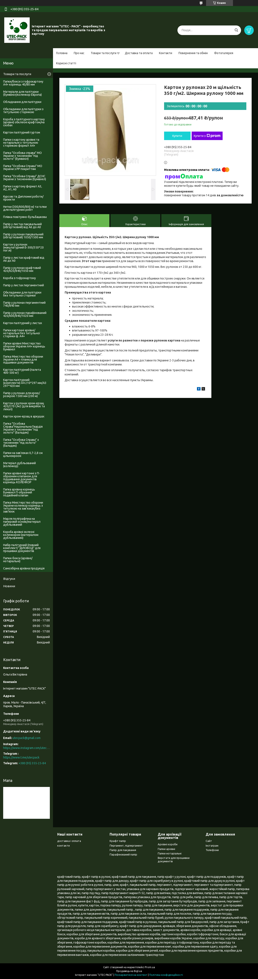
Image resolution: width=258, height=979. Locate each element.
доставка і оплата (69, 840)
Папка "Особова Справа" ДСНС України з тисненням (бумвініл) (24, 177)
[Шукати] (236, 30)
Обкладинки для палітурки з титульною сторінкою (23, 110)
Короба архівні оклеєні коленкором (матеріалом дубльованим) (20, 534)
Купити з (207, 136)
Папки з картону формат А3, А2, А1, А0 (22, 188)
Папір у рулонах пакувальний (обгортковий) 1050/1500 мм (23, 236)
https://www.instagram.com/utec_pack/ (26, 748)
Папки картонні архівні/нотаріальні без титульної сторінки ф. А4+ (21, 333)
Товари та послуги (103, 53)
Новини (9, 586)
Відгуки (9, 578)
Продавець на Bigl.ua (129, 971)
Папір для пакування (123, 849)
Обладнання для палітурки (22, 102)
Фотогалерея (223, 53)
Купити (177, 136)
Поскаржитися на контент (131, 974)
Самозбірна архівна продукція (24, 568)
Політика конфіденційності (166, 974)
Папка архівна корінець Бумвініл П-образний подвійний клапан (19, 492)
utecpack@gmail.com (26, 738)
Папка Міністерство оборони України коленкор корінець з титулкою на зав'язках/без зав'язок (23, 507)
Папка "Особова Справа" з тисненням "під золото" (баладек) (21, 442)
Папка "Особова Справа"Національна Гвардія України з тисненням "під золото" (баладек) (23, 428)
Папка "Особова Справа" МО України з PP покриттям (22, 167)
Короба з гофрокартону (19, 278)
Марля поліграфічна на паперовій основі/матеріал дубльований (21, 521)
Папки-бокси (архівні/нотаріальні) (17, 559)
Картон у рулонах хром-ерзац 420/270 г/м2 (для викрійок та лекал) (24, 406)
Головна (61, 53)
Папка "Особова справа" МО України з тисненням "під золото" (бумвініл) (22, 155)
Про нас (79, 53)
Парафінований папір (123, 854)
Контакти (165, 53)
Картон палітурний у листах (22, 323)
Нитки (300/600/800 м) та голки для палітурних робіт (25, 208)
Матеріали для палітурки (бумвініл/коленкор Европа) (22, 93)
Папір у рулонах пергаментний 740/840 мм (24, 304)
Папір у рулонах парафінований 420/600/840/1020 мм (24, 314)
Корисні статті (66, 63)
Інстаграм (212, 845)
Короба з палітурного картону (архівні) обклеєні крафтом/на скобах (24, 122)
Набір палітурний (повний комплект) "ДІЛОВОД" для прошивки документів (21, 548)
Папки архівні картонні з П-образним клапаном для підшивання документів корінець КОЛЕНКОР (21, 478)
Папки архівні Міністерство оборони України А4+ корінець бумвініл (24, 346)
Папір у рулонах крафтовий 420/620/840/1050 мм (22, 269)
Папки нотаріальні (169, 853)
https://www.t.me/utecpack (21, 757)
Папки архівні (166, 848)
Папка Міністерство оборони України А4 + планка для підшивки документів (23, 359)
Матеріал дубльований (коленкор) (19, 464)
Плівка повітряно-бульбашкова (25, 217)
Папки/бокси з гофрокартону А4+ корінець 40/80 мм (23, 83)
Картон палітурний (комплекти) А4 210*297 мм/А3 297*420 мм (24, 383)
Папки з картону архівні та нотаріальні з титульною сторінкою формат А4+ (21, 142)
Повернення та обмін (193, 53)
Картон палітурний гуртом (21, 132)
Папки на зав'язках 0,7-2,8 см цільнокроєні (23, 454)
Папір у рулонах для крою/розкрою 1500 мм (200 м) (21, 394)
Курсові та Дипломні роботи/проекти (23, 198)
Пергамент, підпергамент (126, 845)
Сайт (209, 840)
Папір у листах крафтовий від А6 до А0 (23, 259)
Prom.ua (150, 967)
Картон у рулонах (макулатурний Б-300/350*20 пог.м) (23, 247)
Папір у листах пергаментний (23, 285)
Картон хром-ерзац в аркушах (23, 416)
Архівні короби (167, 844)
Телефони (212, 849)
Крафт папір (118, 840)
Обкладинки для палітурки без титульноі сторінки (22, 294)
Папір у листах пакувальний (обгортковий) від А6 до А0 (22, 225)
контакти (63, 845)
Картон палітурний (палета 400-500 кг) (22, 371)
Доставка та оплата (139, 53)
